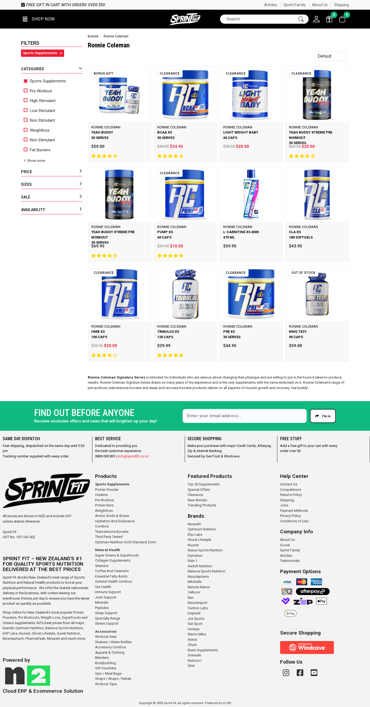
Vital (191, 666)
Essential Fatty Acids (111, 576)
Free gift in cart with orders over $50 (63, 4)
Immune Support (108, 592)
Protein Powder (106, 490)
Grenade (194, 655)
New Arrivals (197, 500)
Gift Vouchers (105, 668)
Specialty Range (107, 618)
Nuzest (24, 633)
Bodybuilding (105, 663)
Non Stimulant (39, 120)
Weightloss (37, 130)
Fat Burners (37, 150)
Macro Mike (197, 634)
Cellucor (194, 592)
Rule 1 (192, 561)
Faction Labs (198, 608)
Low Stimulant (39, 110)
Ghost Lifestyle (43, 633)
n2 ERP (227, 703)
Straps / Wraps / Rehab (113, 679)
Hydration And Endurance (115, 521)
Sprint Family (295, 5)
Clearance (195, 495)
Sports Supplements (45, 81)
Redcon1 (195, 661)
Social (285, 545)
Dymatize (195, 556)
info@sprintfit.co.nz (133, 456)
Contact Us (288, 484)
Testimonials (290, 561)
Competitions (290, 490)
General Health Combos (113, 581)
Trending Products (202, 505)
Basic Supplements (203, 650)
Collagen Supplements (112, 560)
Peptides (102, 608)
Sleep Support (106, 613)
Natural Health (107, 550)
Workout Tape (106, 684)
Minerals (101, 602)
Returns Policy (291, 495)
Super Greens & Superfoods (117, 555)
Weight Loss (50, 617)
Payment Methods (294, 511)
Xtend (192, 640)
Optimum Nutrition (29, 628)
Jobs (284, 505)
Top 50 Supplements (204, 484)
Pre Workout (38, 91)
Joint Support (105, 597)
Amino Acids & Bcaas (112, 516)
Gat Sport (195, 624)
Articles (270, 5)
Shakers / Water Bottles (113, 642)
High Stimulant (39, 100)
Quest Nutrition (68, 633)
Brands (93, 36)
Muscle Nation (199, 587)
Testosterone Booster (112, 532)
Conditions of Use (294, 521)
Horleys (194, 629)
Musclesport (197, 603)
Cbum (192, 645)
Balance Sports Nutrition (64, 628)
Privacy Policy (290, 516)
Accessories (106, 631)
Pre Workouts (28, 617)
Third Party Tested (109, 537)
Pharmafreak (35, 638)
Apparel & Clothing (109, 652)
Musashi (54, 638)
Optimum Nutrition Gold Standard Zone (125, 542)
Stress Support (106, 623)
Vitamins (102, 566)
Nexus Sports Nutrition (205, 550)
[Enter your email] (245, 416)
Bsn (191, 598)
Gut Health (103, 587)
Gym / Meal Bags (108, 673)
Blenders (102, 658)
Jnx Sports (196, 619)
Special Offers (199, 490)
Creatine (101, 495)
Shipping (341, 5)
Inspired (194, 613)
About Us (320, 5)
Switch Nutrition (200, 566)
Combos (102, 526)
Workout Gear (106, 637)
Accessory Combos (110, 647)
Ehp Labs (195, 535)
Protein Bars (104, 505)
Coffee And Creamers (112, 571)
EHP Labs (10, 633)
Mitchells (195, 582)
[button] (39, 19)
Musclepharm (13, 638)
